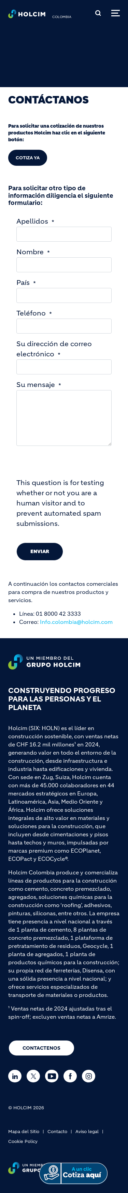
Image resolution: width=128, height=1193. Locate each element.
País (23, 282)
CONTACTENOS (41, 1048)
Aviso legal (87, 1131)
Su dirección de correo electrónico (54, 349)
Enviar (39, 551)
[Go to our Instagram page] (90, 1076)
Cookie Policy (23, 1141)
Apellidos (32, 221)
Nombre (30, 252)
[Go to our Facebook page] (71, 1076)
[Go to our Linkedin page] (16, 1076)
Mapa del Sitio (23, 1131)
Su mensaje (35, 385)
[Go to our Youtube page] (53, 1076)
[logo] (26, 16)
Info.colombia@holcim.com (76, 621)
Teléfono (31, 313)
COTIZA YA (28, 158)
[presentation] (68, 464)
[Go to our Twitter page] (35, 1076)
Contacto (57, 1131)
